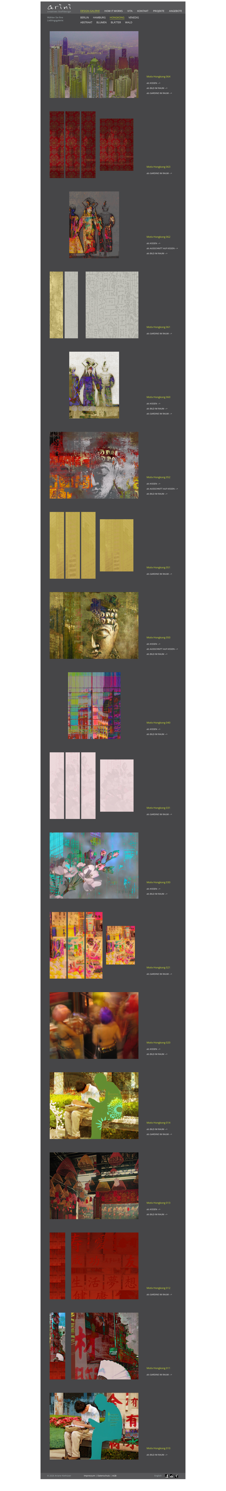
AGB (114, 1475)
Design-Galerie (90, 11)
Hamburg (99, 17)
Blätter (116, 22)
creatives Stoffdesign (59, 11)
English (158, 1475)
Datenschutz (103, 1475)
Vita (130, 11)
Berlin (84, 17)
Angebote (175, 11)
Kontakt (142, 11)
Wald (128, 22)
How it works (113, 11)
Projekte (158, 11)
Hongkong (117, 17)
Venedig (134, 17)
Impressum (89, 1475)
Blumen (101, 22)
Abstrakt (86, 22)
